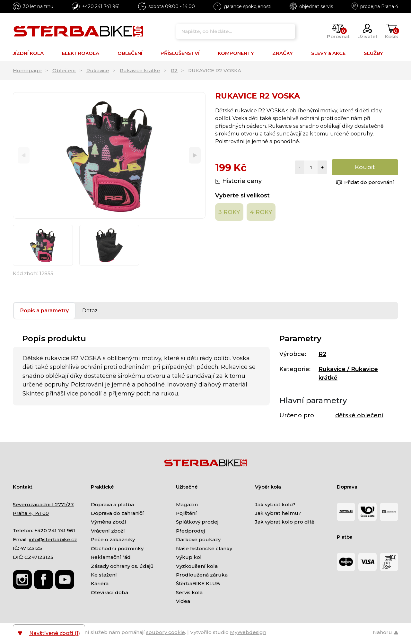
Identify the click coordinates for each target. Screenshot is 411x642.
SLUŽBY (373, 53)
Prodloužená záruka (202, 575)
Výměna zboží (108, 522)
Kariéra (100, 583)
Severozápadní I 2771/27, (43, 504)
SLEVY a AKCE (328, 53)
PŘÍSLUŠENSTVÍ (180, 53)
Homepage (27, 70)
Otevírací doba (109, 592)
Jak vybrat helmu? (278, 513)
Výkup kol (189, 557)
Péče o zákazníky (113, 539)
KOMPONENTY (236, 53)
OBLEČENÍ (130, 53)
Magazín (187, 504)
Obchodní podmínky (117, 548)
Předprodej (190, 531)
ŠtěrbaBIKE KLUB (198, 583)
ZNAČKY (282, 53)
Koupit (365, 167)
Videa (183, 601)
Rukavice (97, 70)
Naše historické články (204, 548)
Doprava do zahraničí (117, 513)
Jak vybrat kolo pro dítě (284, 522)
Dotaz (90, 311)
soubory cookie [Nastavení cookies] (165, 632)
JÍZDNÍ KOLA (28, 53)
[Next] (195, 155)
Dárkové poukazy (198, 539)
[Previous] (24, 155)
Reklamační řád (111, 557)
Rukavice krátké (140, 70)
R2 (174, 70)
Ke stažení (104, 575)
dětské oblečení (359, 415)
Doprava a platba (112, 504)
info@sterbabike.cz (53, 539)
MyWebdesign (248, 632)
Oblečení (64, 70)
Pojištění (186, 513)
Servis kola (189, 592)
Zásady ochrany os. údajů (122, 566)
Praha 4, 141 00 (31, 513)
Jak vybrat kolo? (275, 504)
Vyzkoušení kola (197, 566)
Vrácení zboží (108, 531)
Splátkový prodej (197, 522)
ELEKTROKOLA (80, 53)
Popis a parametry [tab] (44, 311)
